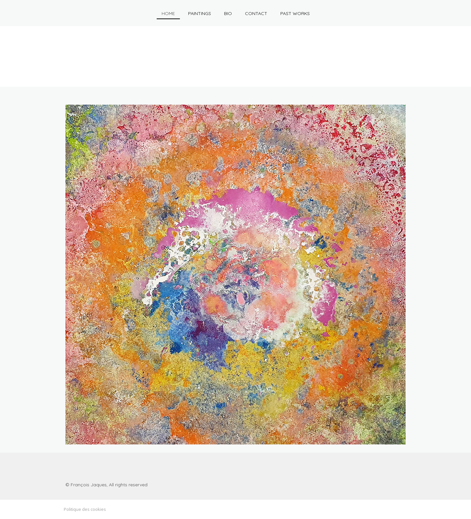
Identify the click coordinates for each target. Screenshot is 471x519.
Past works (295, 13)
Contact (256, 13)
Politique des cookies (85, 509)
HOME (168, 13)
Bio (228, 13)
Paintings (199, 13)
